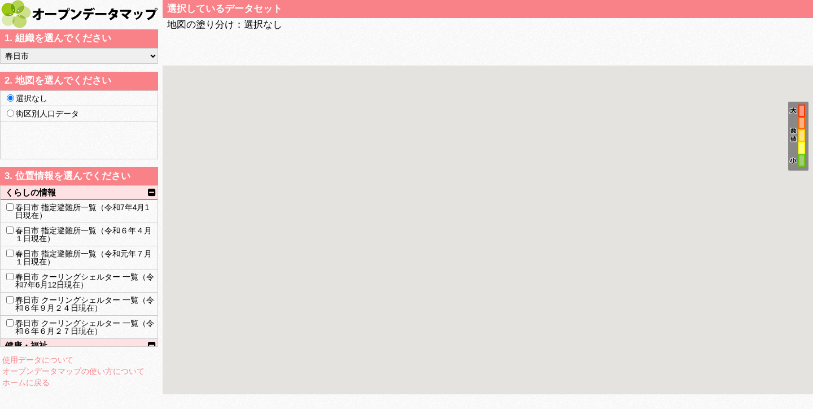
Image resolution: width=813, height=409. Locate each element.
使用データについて (37, 359)
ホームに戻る (26, 382)
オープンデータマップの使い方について (73, 371)
